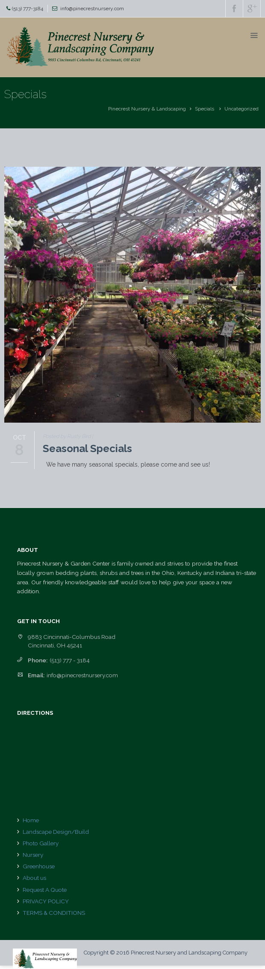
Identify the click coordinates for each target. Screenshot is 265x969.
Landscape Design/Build (56, 831)
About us (34, 877)
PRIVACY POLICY (46, 901)
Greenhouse (39, 866)
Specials (204, 109)
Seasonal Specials (87, 448)
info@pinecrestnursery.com (92, 9)
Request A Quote (45, 889)
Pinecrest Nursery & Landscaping (147, 109)
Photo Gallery (41, 843)
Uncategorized (241, 109)
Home (31, 820)
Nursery (33, 854)
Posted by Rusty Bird (67, 436)
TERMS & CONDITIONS (54, 912)
